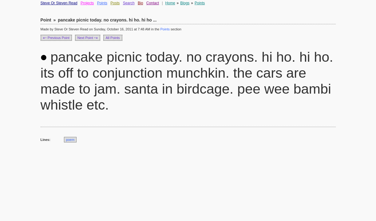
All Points (113, 38)
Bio (140, 3)
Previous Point (56, 38)
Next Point (87, 38)
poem (70, 140)
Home (170, 3)
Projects (87, 3)
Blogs (184, 3)
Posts (115, 3)
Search (129, 3)
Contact (152, 3)
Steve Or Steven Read (59, 3)
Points (102, 3)
